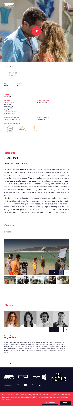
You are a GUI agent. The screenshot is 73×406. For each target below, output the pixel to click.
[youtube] (26, 387)
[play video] (36, 31)
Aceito (65, 402)
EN (58, 3)
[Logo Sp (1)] (9, 5)
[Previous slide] (61, 329)
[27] (59, 377)
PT (58, 6)
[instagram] (33, 387)
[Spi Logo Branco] (40, 377)
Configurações (50, 402)
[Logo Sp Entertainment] (23, 377)
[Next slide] (66, 272)
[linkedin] (40, 387)
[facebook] (18, 387)
